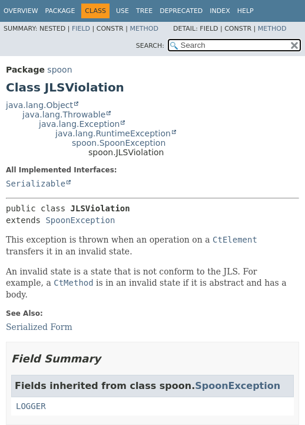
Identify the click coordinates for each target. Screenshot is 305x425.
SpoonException (80, 220)
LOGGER (31, 406)
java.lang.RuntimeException (113, 133)
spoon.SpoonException (118, 143)
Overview (21, 11)
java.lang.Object (39, 105)
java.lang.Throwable (63, 114)
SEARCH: (150, 46)
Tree (144, 11)
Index (220, 11)
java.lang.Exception (79, 124)
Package (60, 11)
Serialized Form (39, 327)
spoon (59, 69)
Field (81, 28)
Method (144, 28)
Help (245, 11)
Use (122, 11)
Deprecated (181, 11)
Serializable (35, 183)
